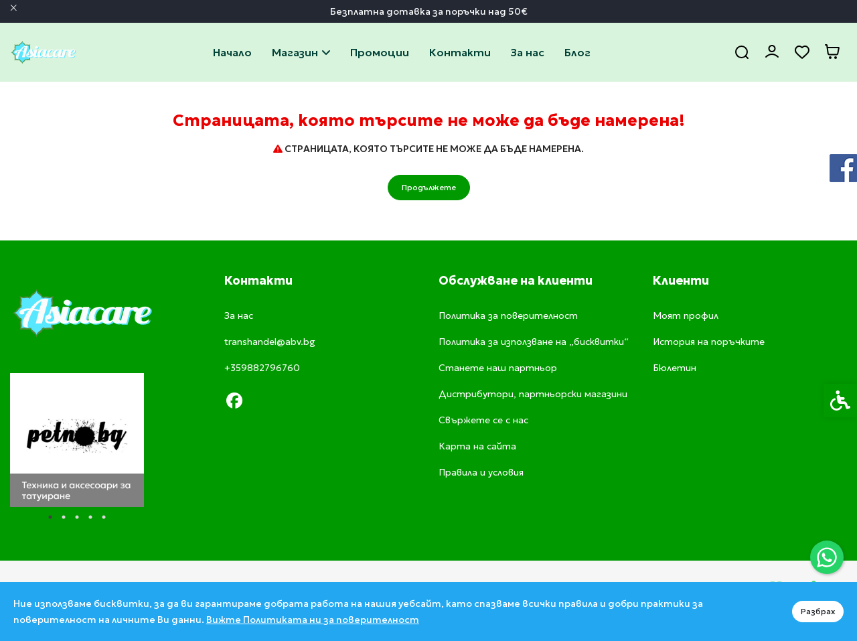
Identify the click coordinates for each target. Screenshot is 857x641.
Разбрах (818, 611)
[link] (827, 557)
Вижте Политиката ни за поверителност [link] (312, 620)
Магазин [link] (301, 52)
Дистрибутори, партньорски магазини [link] (533, 394)
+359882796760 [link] (262, 368)
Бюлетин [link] (674, 368)
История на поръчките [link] (709, 342)
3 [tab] (77, 517)
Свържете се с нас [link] (460, 52)
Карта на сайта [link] (477, 446)
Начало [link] (232, 52)
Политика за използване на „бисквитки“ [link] (534, 342)
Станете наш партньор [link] (498, 368)
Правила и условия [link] (481, 472)
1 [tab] (50, 517)
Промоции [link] (379, 52)
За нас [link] (527, 52)
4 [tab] (90, 517)
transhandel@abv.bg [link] (269, 342)
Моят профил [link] (685, 315)
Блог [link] (577, 52)
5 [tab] (103, 517)
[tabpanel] (77, 440)
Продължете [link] (429, 187)
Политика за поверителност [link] (508, 315)
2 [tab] (63, 517)
